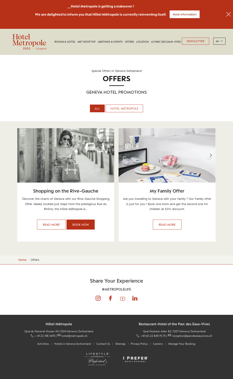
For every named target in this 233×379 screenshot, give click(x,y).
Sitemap (120, 343)
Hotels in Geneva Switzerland (72, 343)
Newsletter (195, 41)
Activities (43, 343)
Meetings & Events (110, 41)
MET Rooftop (86, 41)
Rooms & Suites (65, 41)
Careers (158, 343)
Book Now (80, 224)
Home (22, 260)
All (97, 108)
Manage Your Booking (181, 343)
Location (142, 41)
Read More (51, 224)
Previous (123, 155)
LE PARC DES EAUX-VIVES (166, 41)
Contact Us (103, 343)
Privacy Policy (139, 343)
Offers (129, 41)
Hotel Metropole (124, 108)
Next (211, 155)
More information (185, 14)
